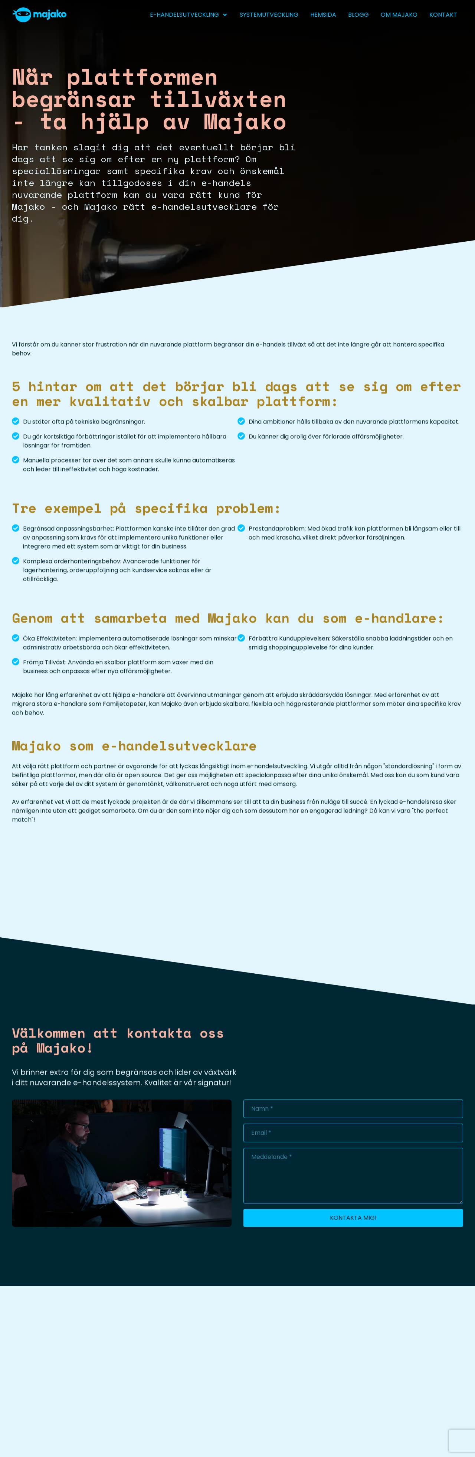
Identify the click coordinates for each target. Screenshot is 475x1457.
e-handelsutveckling (189, 14)
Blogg (358, 14)
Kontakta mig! (353, 1217)
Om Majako (399, 14)
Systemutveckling (269, 14)
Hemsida (323, 14)
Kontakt (443, 14)
